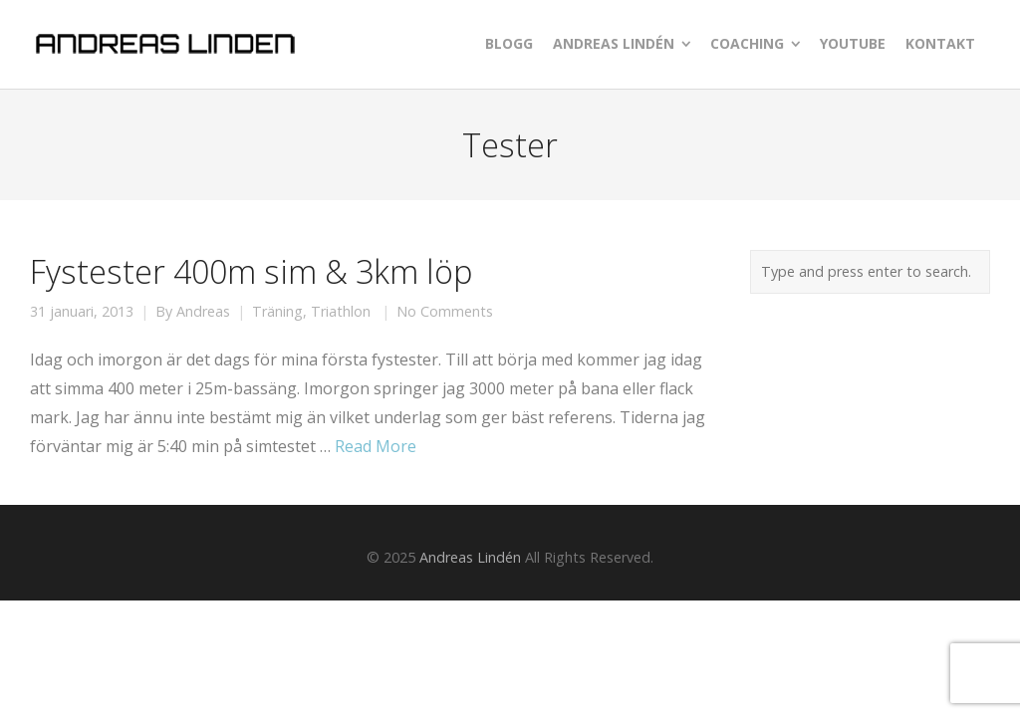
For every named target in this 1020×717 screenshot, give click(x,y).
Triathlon (341, 312)
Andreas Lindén (470, 557)
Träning (277, 312)
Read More (375, 446)
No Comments (444, 312)
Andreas (203, 312)
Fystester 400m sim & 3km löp (251, 271)
